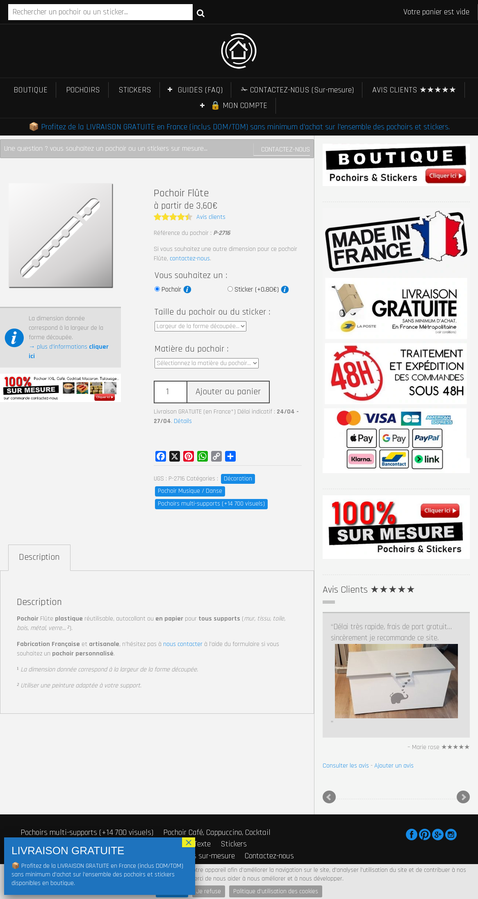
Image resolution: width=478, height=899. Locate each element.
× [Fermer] (188, 842)
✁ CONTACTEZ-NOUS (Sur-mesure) (297, 90)
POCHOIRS (83, 90)
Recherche (200, 12)
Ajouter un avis (394, 765)
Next (463, 797)
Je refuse (208, 891)
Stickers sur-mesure (202, 856)
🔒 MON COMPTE (238, 105)
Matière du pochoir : (191, 349)
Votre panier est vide (436, 12)
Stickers (234, 844)
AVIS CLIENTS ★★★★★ (414, 90)
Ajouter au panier (228, 392)
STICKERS (134, 90)
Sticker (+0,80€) (261, 289)
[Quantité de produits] (170, 392)
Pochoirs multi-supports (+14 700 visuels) (211, 503)
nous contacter (183, 644)
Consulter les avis (346, 765)
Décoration (238, 478)
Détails (183, 421)
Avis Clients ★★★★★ (369, 590)
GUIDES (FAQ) (200, 90)
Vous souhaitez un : (191, 275)
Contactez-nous (285, 149)
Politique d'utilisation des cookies (275, 891)
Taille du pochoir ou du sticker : (212, 312)
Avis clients (210, 217)
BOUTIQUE (31, 90)
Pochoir (176, 289)
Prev (329, 797)
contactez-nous (190, 258)
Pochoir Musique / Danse (190, 491)
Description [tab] (39, 557)
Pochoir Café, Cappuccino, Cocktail (217, 832)
